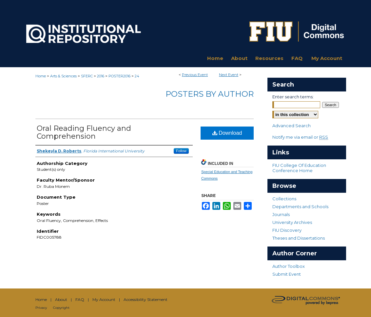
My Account (103, 299)
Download (227, 133)
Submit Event (286, 274)
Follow (181, 151)
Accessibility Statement (145, 299)
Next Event (228, 74)
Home (40, 76)
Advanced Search (291, 125)
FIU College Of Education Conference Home (299, 168)
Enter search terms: (293, 96)
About (61, 299)
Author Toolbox (288, 266)
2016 (101, 76)
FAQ (79, 299)
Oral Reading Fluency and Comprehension (84, 132)
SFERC (87, 76)
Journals (281, 214)
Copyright (61, 308)
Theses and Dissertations (298, 238)
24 (137, 76)
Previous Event (195, 74)
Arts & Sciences (64, 76)
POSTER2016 (119, 76)
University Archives (292, 222)
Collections (284, 198)
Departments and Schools (300, 206)
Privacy (41, 308)
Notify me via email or (300, 137)
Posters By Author (210, 94)
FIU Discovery (287, 230)
